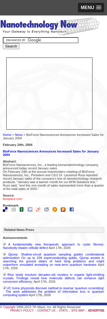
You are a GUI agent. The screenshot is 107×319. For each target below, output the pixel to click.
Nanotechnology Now (50, 27)
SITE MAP (78, 310)
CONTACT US (46, 310)
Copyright (9, 307)
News (19, 134)
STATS (63, 310)
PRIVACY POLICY (22, 310)
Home (7, 134)
